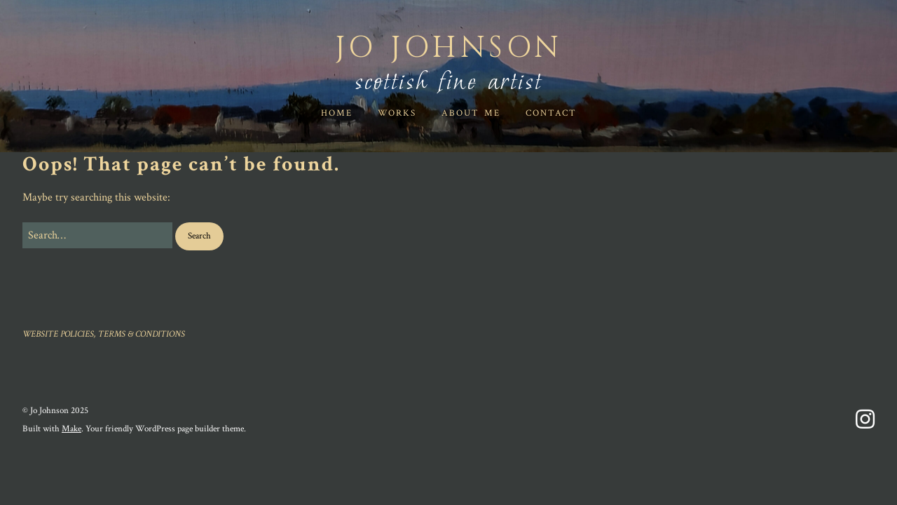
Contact (551, 113)
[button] (199, 236)
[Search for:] (97, 235)
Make (71, 429)
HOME (336, 113)
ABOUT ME (470, 113)
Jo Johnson (449, 48)
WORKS (397, 113)
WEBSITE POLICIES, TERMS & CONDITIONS (103, 334)
